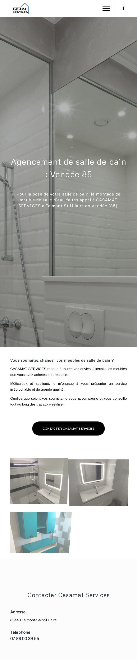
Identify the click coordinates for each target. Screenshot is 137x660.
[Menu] (104, 8)
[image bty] (40, 545)
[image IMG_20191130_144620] (40, 497)
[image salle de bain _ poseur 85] (100, 497)
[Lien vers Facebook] (123, 8)
